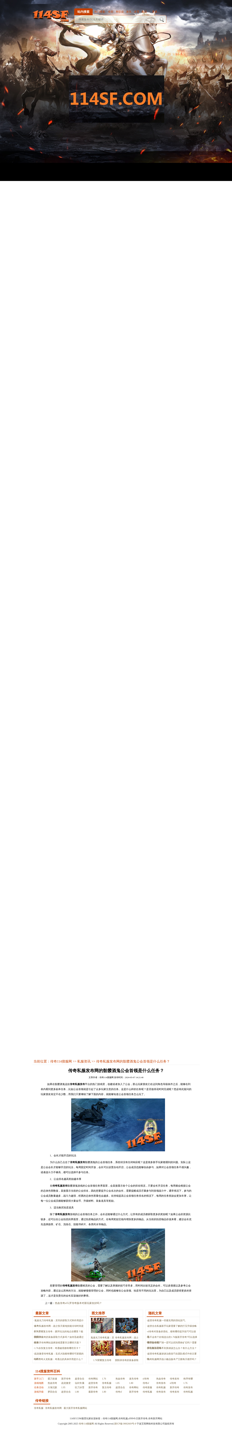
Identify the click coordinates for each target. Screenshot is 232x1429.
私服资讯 (84, 1061)
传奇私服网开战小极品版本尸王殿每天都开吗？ (172, 1359)
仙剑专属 (79, 1383)
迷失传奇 (134, 1378)
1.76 (104, 1378)
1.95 (63, 1387)
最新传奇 (93, 1392)
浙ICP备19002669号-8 (125, 1423)
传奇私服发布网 (53, 1408)
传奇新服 (147, 1387)
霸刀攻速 (52, 1378)
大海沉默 (52, 1387)
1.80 (131, 1383)
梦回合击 (52, 1392)
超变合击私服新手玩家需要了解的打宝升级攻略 (172, 1326)
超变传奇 (93, 1383)
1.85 (118, 1383)
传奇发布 (174, 1378)
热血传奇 (120, 1378)
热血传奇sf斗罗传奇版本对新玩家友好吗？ (78, 1303)
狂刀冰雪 (79, 1387)
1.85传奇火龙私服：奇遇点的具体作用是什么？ (58, 1359)
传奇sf (146, 1383)
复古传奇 (106, 1387)
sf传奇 (146, 1378)
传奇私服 (106, 1383)
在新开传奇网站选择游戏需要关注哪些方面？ (57, 1342)
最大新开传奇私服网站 (75, 1408)
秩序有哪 (188, 1378)
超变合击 (79, 1378)
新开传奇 (66, 1378)
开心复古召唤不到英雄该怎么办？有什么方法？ (172, 1348)
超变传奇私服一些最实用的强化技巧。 (167, 1320)
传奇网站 (93, 1378)
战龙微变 (66, 1383)
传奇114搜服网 (61, 1061)
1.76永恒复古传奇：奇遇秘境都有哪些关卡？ (57, 1348)
